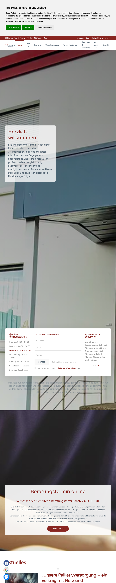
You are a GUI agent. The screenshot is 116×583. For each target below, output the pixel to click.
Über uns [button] (28, 45)
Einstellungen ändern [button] (44, 27)
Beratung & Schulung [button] (86, 45)
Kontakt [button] (105, 45)
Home (19, 45)
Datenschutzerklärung (94, 38)
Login (108, 38)
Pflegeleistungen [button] (52, 45)
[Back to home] (10, 45)
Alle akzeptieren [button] (13, 27)
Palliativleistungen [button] (70, 45)
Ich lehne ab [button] (28, 27)
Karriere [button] (37, 45)
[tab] (93, 365)
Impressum (80, 38)
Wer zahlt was (96, 45)
